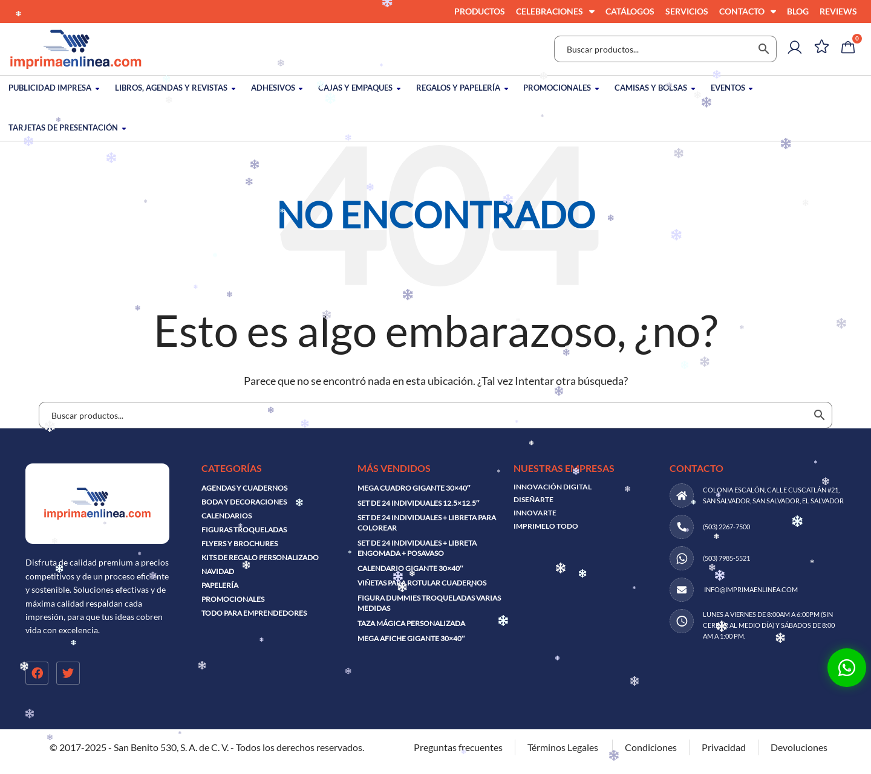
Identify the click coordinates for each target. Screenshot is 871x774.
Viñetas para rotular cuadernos (421, 582)
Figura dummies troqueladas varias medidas (429, 603)
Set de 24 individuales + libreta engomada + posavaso (417, 548)
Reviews (838, 11)
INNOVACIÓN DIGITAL (553, 486)
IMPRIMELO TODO (546, 526)
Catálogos (629, 11)
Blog (798, 11)
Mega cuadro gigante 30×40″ (414, 487)
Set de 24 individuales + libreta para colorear (426, 522)
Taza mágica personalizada (411, 623)
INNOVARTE (535, 512)
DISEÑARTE (533, 499)
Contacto (747, 11)
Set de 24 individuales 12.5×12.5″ (418, 503)
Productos (479, 11)
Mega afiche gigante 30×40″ (411, 638)
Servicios (686, 11)
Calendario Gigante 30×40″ (410, 568)
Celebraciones (555, 11)
